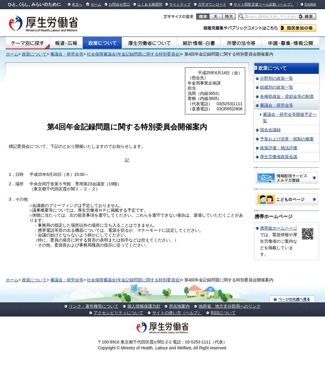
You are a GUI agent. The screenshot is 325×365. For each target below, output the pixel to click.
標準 (202, 16)
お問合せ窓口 (119, 4)
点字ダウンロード (212, 4)
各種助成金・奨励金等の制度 (287, 96)
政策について (102, 43)
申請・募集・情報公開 (290, 43)
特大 (228, 16)
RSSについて (223, 312)
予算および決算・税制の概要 (287, 139)
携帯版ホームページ (278, 228)
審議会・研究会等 (66, 54)
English (310, 4)
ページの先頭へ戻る (292, 299)
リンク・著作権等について (93, 306)
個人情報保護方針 (143, 306)
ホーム (96, 4)
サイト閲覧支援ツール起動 (255, 4)
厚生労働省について (149, 43)
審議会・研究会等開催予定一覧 (290, 117)
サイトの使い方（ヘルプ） (177, 312)
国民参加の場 (298, 28)
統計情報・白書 (199, 43)
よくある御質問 (149, 4)
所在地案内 (179, 306)
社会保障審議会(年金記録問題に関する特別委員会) (134, 54)
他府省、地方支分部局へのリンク (230, 306)
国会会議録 (270, 129)
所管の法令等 (241, 43)
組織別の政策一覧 (276, 87)
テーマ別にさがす (27, 43)
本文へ (77, 4)
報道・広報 (66, 43)
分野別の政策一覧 (276, 78)
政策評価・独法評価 (278, 147)
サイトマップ (180, 4)
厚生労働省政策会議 (278, 156)
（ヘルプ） (285, 4)
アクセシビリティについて (118, 312)
